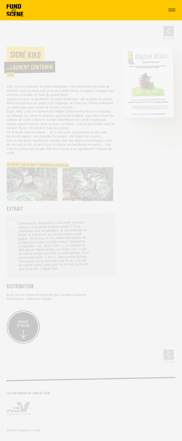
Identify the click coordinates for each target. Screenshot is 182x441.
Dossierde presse (23, 323)
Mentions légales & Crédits (24, 430)
